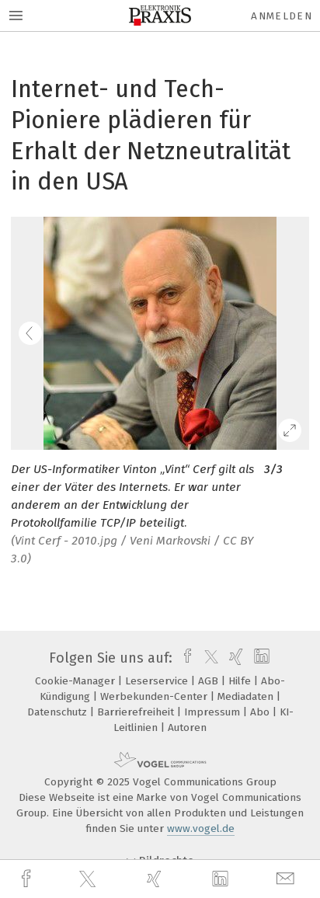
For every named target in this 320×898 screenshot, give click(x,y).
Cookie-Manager (76, 680)
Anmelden (281, 16)
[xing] (156, 879)
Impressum (213, 712)
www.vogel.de (201, 828)
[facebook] (28, 879)
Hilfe (241, 680)
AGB (209, 680)
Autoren (187, 727)
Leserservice (158, 680)
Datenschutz (58, 712)
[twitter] (89, 879)
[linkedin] (222, 879)
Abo (261, 712)
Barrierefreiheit (137, 712)
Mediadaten (247, 696)
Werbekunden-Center (155, 696)
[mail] (287, 879)
